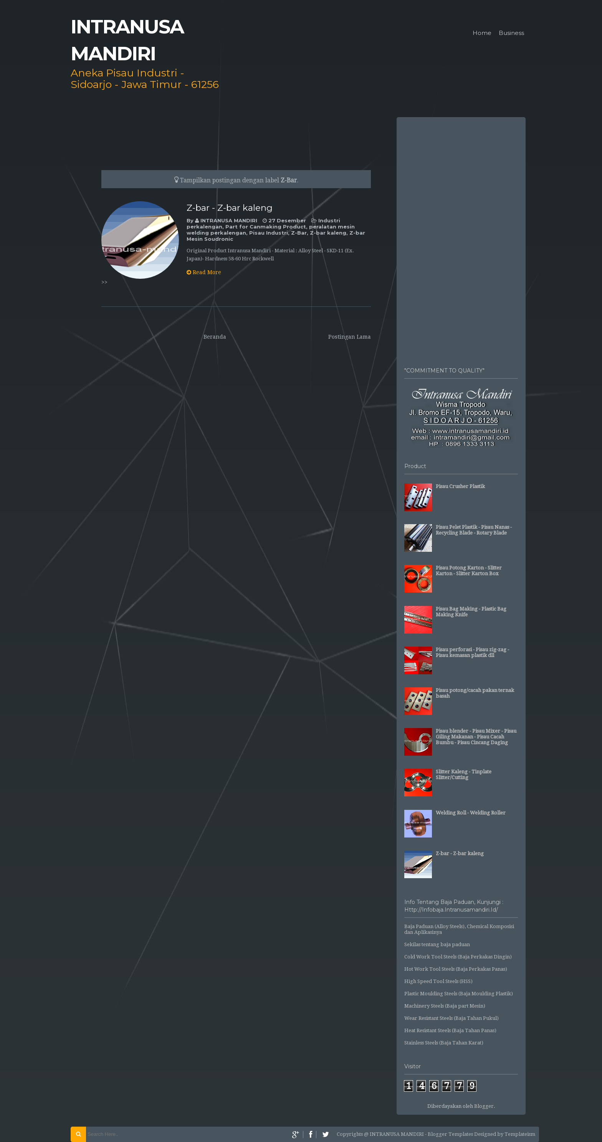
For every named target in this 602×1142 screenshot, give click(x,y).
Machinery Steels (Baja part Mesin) (444, 1006)
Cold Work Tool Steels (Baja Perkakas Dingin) (458, 957)
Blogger (484, 1106)
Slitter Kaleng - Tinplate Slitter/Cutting (463, 774)
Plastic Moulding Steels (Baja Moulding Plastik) (458, 993)
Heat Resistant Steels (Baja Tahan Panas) (450, 1030)
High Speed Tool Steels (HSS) (438, 981)
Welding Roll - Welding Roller (471, 813)
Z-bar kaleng (328, 233)
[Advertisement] (461, 238)
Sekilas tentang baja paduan (437, 944)
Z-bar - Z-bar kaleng (230, 207)
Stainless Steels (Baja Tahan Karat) (443, 1043)
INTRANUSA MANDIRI (229, 220)
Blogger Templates (450, 1134)
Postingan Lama (349, 337)
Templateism (519, 1134)
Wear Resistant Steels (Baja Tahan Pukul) (451, 1018)
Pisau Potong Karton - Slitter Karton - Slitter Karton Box (469, 570)
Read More (204, 272)
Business (511, 33)
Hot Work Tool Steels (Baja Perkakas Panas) (455, 969)
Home (482, 33)
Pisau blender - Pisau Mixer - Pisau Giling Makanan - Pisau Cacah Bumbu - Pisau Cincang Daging (476, 736)
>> (104, 282)
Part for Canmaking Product (265, 226)
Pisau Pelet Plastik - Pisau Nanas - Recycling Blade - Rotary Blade (474, 530)
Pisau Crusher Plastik (460, 486)
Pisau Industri (268, 233)
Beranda (214, 337)
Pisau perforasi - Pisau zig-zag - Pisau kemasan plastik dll (472, 652)
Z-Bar (299, 233)
